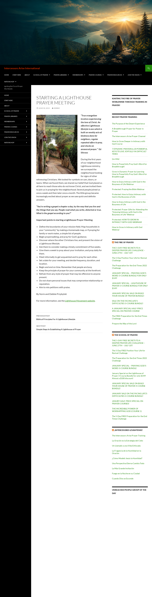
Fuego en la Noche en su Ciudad (126, 473)
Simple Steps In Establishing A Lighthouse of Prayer (69, 327)
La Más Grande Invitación (123, 468)
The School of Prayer (126, 335)
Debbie (57, 108)
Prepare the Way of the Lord (124, 323)
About (27, 75)
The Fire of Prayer (124, 242)
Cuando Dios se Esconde (122, 478)
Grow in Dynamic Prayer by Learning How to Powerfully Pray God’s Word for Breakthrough (129, 174)
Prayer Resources (114, 75)
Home (6, 75)
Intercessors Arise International (22, 68)
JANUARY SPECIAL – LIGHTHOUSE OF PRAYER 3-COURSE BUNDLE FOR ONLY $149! (130, 285)
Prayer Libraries (60, 75)
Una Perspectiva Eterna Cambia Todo (128, 463)
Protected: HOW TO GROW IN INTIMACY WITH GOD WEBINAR (127, 220)
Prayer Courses (95, 75)
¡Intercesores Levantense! (128, 430)
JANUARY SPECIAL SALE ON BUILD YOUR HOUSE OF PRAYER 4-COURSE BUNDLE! (128, 386)
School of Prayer (40, 75)
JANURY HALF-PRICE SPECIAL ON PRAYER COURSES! (127, 402)
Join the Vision (134, 75)
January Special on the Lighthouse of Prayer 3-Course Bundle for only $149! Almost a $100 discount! (129, 375)
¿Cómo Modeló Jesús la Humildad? (127, 458)
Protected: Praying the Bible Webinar (128, 189)
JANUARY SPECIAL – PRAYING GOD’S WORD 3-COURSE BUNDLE (129, 366)
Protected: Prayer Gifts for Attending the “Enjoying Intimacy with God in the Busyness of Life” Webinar (130, 212)
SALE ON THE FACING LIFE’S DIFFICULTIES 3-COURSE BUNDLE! (127, 302)
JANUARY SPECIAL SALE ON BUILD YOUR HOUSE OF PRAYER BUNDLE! (128, 294)
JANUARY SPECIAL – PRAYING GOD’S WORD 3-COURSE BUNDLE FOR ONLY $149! (129, 275)
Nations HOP (9, 82)
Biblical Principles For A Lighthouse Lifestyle (69, 317)
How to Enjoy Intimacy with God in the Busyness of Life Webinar (129, 182)
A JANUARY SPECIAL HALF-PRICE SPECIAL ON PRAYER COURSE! (127, 309)
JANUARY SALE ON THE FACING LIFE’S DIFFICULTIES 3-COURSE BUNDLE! (129, 394)
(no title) (115, 159)
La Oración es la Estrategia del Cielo (127, 440)
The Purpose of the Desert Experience (128, 123)
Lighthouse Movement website (80, 300)
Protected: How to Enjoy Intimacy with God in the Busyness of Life (129, 195)
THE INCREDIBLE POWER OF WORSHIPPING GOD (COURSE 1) (127, 409)
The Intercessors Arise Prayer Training (128, 435)
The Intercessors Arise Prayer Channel (128, 136)
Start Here (16, 75)
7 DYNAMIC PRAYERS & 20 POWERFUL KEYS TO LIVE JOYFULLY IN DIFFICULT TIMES (129, 151)
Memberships (77, 75)
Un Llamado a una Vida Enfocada (126, 445)
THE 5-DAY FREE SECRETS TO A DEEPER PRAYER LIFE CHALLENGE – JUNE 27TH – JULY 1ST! (128, 250)
